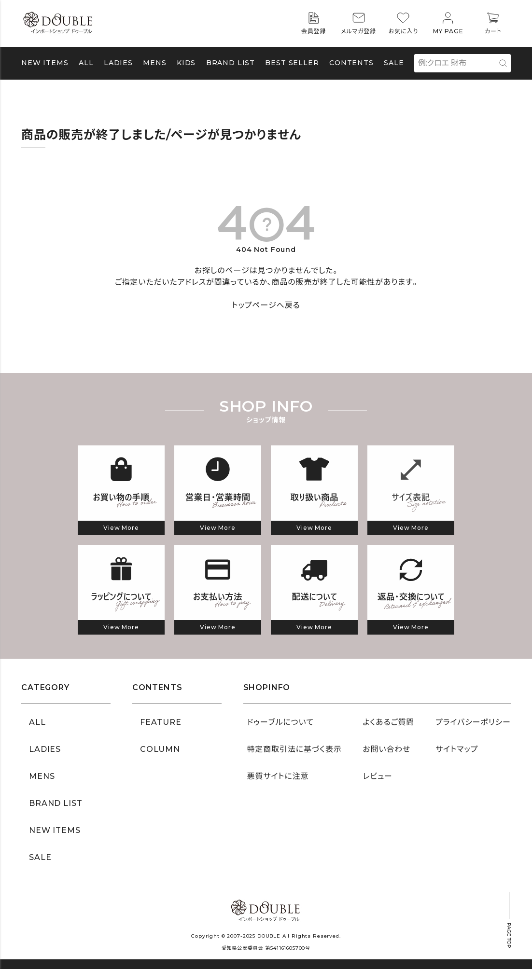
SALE (394, 62)
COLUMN (160, 749)
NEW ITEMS (45, 62)
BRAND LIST (230, 62)
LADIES (45, 749)
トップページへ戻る (266, 305)
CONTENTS (351, 62)
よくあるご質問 (388, 722)
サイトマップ (456, 749)
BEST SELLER (292, 62)
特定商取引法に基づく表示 (294, 749)
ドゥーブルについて (280, 722)
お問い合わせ (386, 749)
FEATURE (161, 722)
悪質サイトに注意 (278, 776)
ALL (86, 62)
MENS (154, 62)
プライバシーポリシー (473, 722)
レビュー (377, 776)
